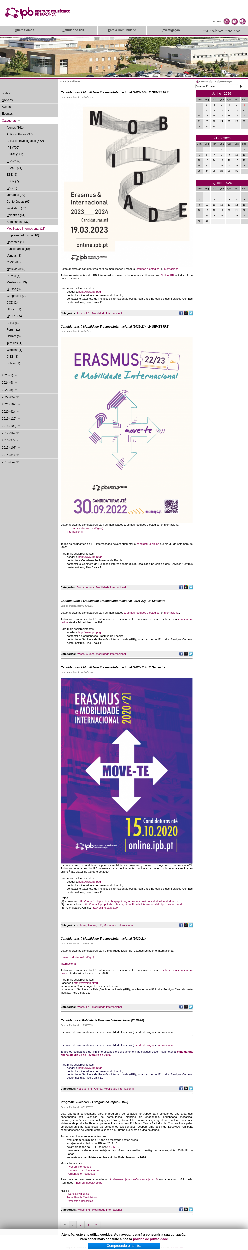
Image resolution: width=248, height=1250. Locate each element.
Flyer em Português (79, 1166)
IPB (88, 313)
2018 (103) (11, 426)
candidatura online (148, 543)
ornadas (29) (16, 195)
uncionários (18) (18, 249)
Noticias (81, 925)
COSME (113, 1146)
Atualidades (74, 81)
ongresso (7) (16, 296)
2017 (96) (11, 433)
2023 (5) (10, 390)
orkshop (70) (16, 208)
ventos (7, 113)
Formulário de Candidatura (83, 1170)
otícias (7, 100)
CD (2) (12, 302)
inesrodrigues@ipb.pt (89, 1182)
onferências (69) (18, 201)
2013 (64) (11, 462)
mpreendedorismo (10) (23, 235)
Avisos (81, 313)
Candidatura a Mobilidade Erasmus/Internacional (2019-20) (102, 1020)
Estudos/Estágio (144, 1045)
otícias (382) (16, 269)
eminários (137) (18, 222)
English (217, 21)
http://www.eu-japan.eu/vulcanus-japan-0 (133, 1179)
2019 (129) (11, 419)
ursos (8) (14, 289)
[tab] (202, 82)
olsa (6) (13, 323)
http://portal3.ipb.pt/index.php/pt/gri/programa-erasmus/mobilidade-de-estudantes (128, 901)
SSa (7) (13, 181)
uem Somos (24, 30)
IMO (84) (14, 262)
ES (206, 30)
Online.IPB (167, 275)
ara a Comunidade (122, 30)
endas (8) (14, 255)
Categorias (11, 121)
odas (6, 93)
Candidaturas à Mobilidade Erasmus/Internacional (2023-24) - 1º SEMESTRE (114, 92)
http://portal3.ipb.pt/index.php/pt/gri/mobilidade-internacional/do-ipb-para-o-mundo (133, 904)
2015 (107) (11, 448)
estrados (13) (17, 282)
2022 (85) (11, 397)
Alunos (90, 587)
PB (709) (13, 147)
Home (63, 81)
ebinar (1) (14, 350)
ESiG (219, 30)
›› (96, 1224)
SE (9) (12, 174)
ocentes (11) (16, 242)
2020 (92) (11, 412)
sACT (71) (14, 168)
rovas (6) (13, 276)
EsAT (228, 30)
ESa (237, 30)
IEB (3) (12, 356)
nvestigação (171, 30)
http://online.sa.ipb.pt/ (105, 907)
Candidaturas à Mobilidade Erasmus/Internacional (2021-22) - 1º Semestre (113, 601)
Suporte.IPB (177, 1247)
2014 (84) (11, 455)
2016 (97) (11, 440)
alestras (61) (16, 215)
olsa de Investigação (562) (25, 141)
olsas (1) (13, 363)
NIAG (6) (14, 336)
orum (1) (13, 329)
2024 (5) (10, 383)
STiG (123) (15, 154)
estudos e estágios (148, 268)
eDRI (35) (14, 316)
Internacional (171, 268)
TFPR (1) (14, 309)
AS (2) (12, 188)
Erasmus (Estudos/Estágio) (77, 957)
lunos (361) (15, 127)
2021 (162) (11, 404)
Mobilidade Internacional (107, 313)
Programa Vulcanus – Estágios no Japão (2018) (94, 1102)
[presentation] (202, 82)
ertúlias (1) (14, 343)
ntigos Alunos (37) (20, 134)
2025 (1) (10, 375)
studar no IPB (73, 30)
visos (6, 107)
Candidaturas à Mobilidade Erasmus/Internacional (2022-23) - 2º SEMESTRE (114, 326)
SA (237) (13, 161)
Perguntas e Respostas (81, 1173)
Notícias (82, 1088)
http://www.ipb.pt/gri (90, 291)
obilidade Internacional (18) (26, 228)
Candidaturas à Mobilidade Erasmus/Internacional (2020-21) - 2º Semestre (113, 667)
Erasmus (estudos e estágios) (85, 528)
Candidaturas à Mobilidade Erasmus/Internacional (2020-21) (103, 938)
